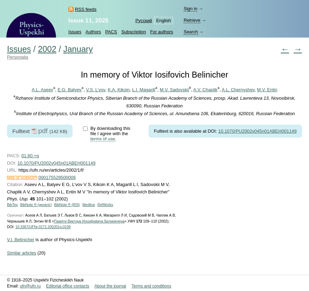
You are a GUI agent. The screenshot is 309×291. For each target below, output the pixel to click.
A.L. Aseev (42, 89)
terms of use (102, 138)
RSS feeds (85, 9)
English (163, 20)
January (78, 49)
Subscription (133, 31)
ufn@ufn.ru (30, 286)
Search (191, 31)
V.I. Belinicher (20, 239)
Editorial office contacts (67, 286)
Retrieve (192, 20)
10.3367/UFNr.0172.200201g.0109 (43, 227)
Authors (93, 31)
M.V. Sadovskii (174, 89)
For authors (161, 31)
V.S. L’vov (95, 89)
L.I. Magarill (143, 89)
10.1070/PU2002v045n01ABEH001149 (257, 131)
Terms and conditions (151, 286)
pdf (43, 130)
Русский (144, 20)
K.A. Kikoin (119, 89)
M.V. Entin (267, 89)
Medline (88, 205)
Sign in (190, 8)
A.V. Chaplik (205, 89)
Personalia (17, 57)
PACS (111, 31)
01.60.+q (30, 155)
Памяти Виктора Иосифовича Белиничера (89, 221)
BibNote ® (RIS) (67, 205)
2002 (47, 49)
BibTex (12, 205)
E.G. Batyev (69, 89)
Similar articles (21, 253)
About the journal (110, 286)
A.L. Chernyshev (238, 89)
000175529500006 (57, 177)
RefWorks (105, 205)
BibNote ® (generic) (36, 205)
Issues (74, 31)
